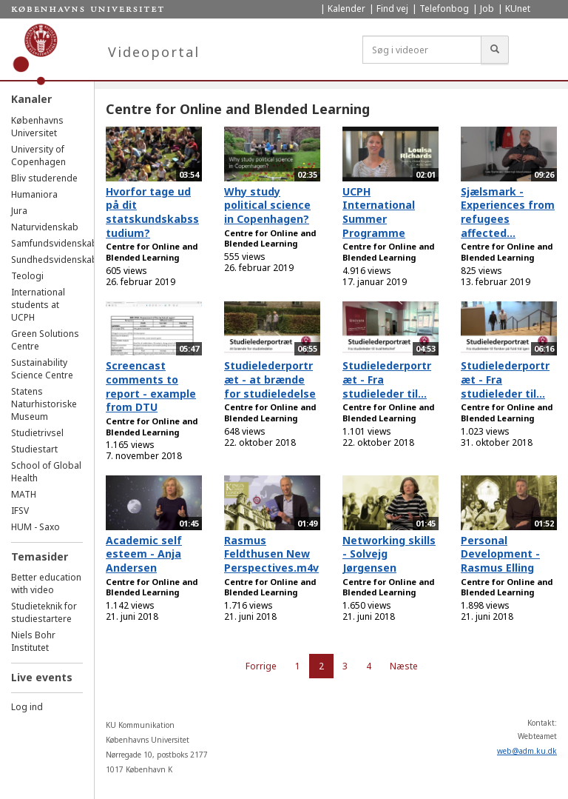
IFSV (20, 510)
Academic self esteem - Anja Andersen (144, 554)
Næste (404, 666)
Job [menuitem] (487, 8)
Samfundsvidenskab (54, 243)
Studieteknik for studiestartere (44, 612)
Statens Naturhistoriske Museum (44, 404)
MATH (23, 494)
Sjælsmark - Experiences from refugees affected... (508, 212)
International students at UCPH (38, 305)
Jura (19, 210)
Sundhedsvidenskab (54, 259)
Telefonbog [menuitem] (444, 8)
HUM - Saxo (35, 527)
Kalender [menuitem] (346, 8)
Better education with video (46, 583)
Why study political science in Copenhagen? (267, 205)
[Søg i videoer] (421, 50)
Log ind (27, 707)
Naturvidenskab (44, 227)
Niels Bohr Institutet (33, 641)
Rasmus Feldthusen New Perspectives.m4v (271, 554)
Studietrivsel (37, 433)
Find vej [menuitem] (392, 8)
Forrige (261, 666)
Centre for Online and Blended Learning (151, 252)
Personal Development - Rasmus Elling (500, 554)
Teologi (27, 276)
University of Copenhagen (38, 155)
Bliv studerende (44, 178)
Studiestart (34, 449)
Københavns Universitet (37, 126)
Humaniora (34, 194)
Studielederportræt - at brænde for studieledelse (270, 379)
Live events (41, 677)
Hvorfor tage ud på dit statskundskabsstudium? (152, 212)
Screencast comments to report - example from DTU (151, 386)
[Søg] (495, 50)
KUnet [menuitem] (517, 8)
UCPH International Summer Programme (378, 212)
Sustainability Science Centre (42, 368)
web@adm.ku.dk (527, 751)
